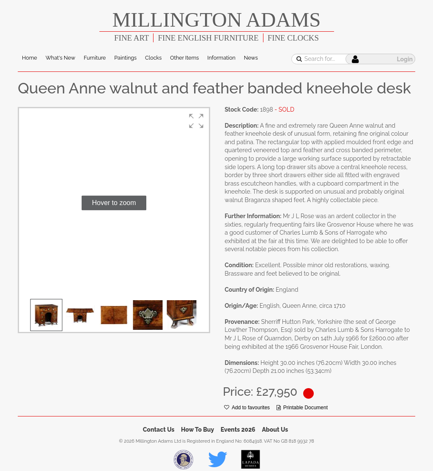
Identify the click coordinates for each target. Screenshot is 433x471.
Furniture (95, 58)
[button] (196, 121)
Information (221, 58)
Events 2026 (238, 429)
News (251, 58)
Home (29, 58)
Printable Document (302, 408)
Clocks (153, 58)
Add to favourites (247, 408)
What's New (60, 58)
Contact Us (159, 429)
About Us (275, 429)
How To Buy (197, 429)
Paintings (125, 58)
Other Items (184, 58)
